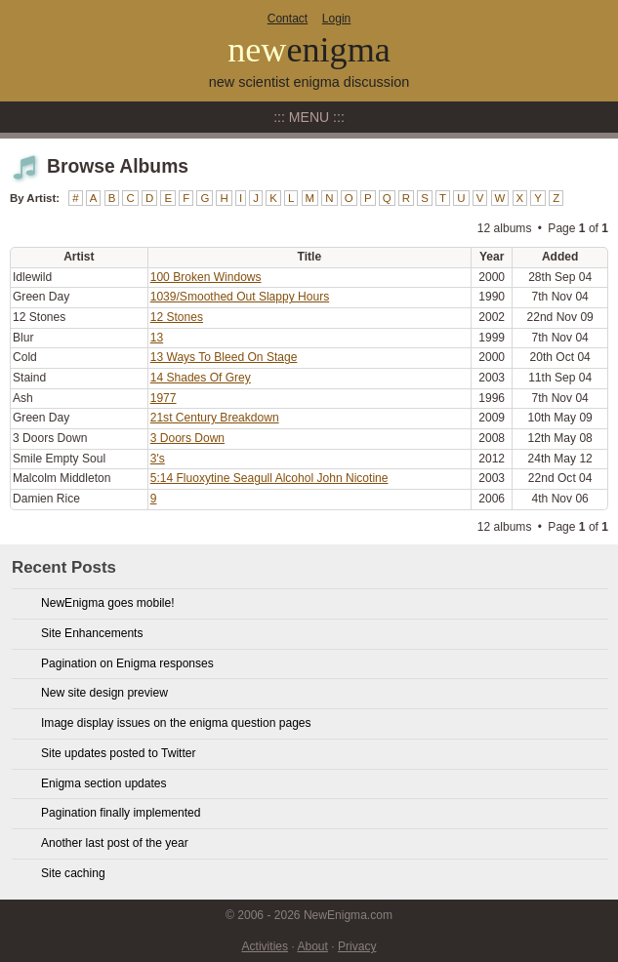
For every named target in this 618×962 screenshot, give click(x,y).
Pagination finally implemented (120, 813)
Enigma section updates (104, 783)
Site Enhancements (92, 633)
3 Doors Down (187, 438)
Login (336, 18)
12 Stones (176, 317)
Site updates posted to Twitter (118, 753)
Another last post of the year (114, 843)
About (312, 946)
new (309, 49)
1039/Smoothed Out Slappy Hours (240, 296)
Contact (288, 18)
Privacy (357, 946)
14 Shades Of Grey (200, 377)
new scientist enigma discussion (309, 82)
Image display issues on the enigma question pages (176, 723)
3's (157, 458)
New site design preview (104, 693)
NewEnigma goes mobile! (108, 603)
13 (156, 337)
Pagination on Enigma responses (127, 663)
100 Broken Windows (206, 277)
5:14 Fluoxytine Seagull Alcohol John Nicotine (269, 478)
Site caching (73, 873)
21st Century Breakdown (214, 417)
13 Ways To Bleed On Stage (224, 357)
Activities (265, 946)
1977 (163, 398)
